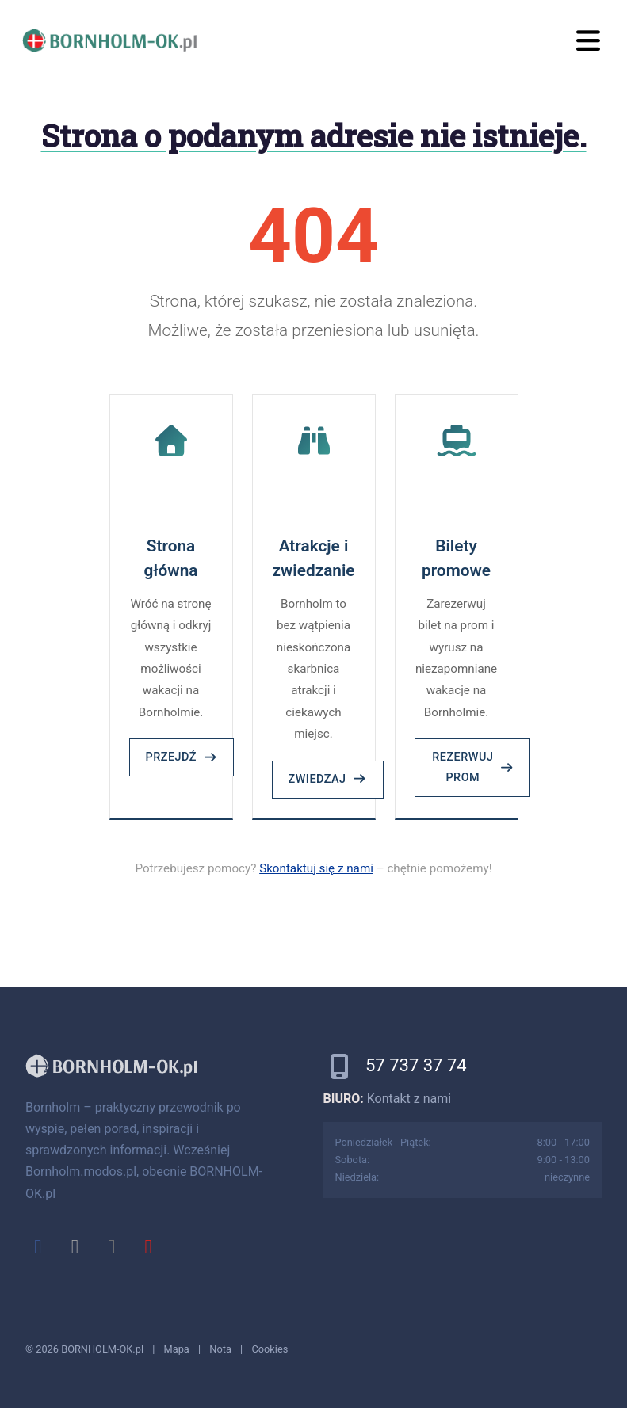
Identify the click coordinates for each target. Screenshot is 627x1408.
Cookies (269, 1349)
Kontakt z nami (409, 1098)
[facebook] (38, 1246)
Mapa (176, 1349)
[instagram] (111, 1246)
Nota (220, 1349)
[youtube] (148, 1246)
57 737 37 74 (416, 1065)
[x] (74, 1246)
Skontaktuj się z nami (316, 868)
